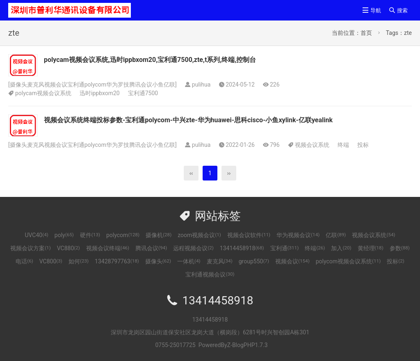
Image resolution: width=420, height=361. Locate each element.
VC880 (68, 248)
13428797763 (117, 261)
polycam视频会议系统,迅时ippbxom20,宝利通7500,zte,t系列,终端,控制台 (150, 60)
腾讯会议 (151, 248)
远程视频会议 (193, 248)
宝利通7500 (143, 93)
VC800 (50, 261)
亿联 (336, 235)
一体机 (189, 261)
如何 (78, 261)
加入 (341, 248)
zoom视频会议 (199, 235)
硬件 (90, 235)
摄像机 (158, 235)
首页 (366, 33)
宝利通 (284, 248)
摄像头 (158, 261)
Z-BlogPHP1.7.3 (247, 345)
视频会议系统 (312, 145)
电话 (24, 261)
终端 (343, 145)
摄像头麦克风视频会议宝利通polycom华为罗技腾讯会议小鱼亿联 (92, 84)
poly (64, 235)
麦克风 (220, 261)
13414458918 (242, 248)
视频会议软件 (248, 235)
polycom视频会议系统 (348, 261)
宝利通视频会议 (209, 274)
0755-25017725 (175, 345)
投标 (363, 145)
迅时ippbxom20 (100, 93)
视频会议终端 (107, 248)
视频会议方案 (30, 248)
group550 (254, 261)
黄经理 (370, 248)
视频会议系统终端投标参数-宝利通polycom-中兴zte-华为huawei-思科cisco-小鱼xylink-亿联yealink (188, 120)
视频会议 (292, 261)
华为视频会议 (298, 235)
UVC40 (36, 235)
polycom (122, 235)
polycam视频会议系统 (43, 93)
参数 (400, 248)
